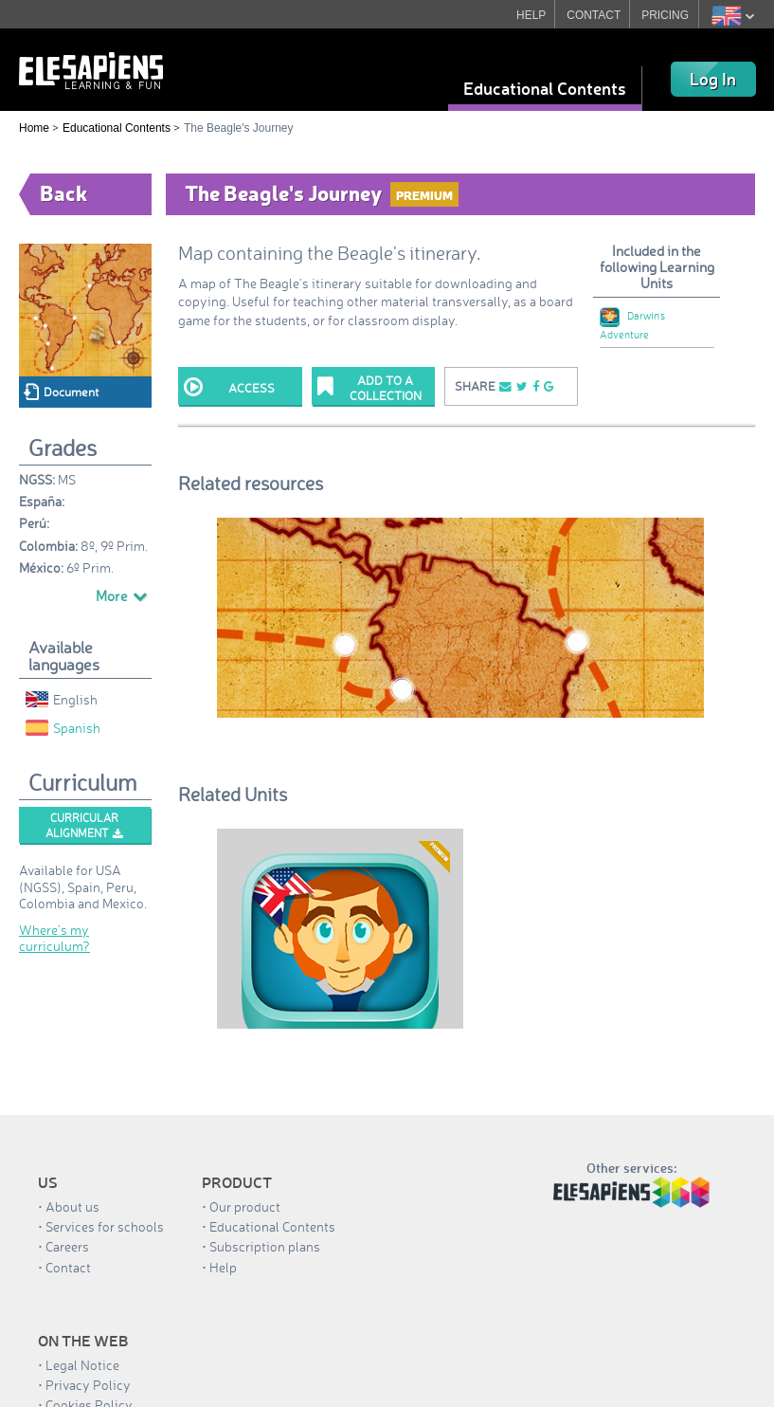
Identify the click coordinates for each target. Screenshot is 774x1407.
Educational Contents (544, 88)
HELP (531, 15)
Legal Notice (82, 1365)
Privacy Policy (88, 1385)
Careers (67, 1246)
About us (72, 1206)
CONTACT (594, 15)
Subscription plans (264, 1246)
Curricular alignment (84, 826)
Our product (244, 1206)
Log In (713, 78)
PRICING (665, 15)
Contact (68, 1267)
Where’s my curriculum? (54, 938)
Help (223, 1267)
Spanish (63, 728)
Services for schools (104, 1226)
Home (34, 128)
